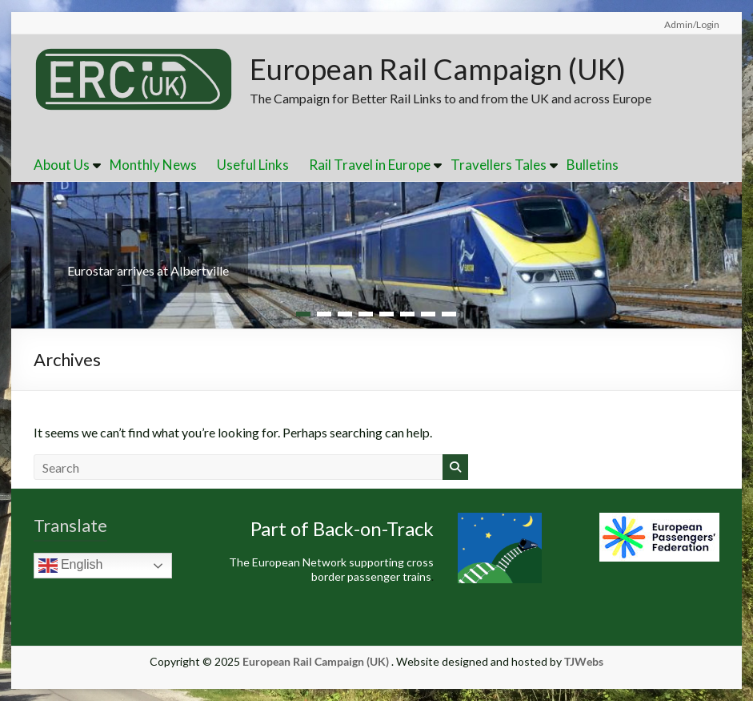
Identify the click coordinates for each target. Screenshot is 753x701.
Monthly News (153, 164)
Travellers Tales (499, 164)
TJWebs (583, 661)
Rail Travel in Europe (370, 164)
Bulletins (593, 164)
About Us (62, 164)
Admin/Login (691, 24)
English (70, 565)
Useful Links (253, 164)
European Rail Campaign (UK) (438, 69)
